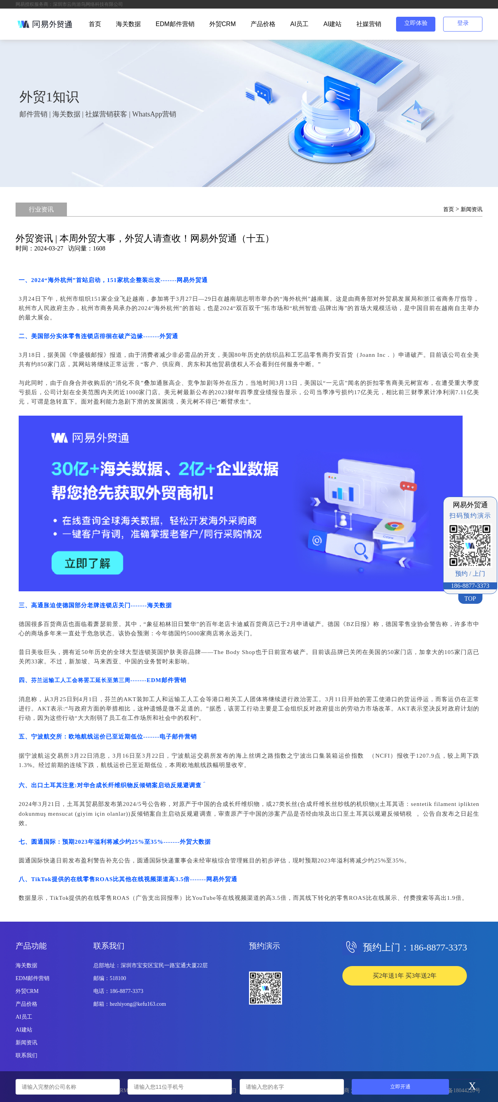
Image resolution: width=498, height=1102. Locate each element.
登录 (463, 23)
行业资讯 (41, 209)
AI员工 (299, 24)
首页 (95, 24)
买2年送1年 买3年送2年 (405, 975)
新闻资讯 (471, 209)
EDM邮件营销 (175, 24)
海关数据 (128, 24)
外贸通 (169, 336)
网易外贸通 (192, 280)
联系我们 (26, 1055)
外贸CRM (222, 24)
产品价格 (263, 24)
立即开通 (400, 1087)
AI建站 (332, 24)
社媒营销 (368, 24)
